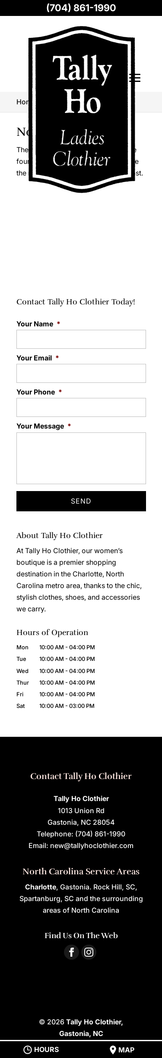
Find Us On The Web (81, 935)
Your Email (37, 358)
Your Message (43, 426)
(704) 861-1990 (81, 7)
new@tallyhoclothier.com (91, 845)
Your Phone (39, 392)
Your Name (38, 323)
